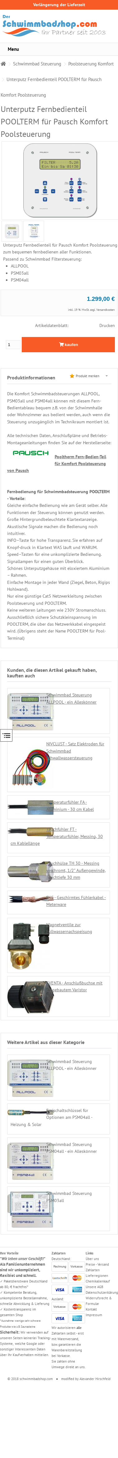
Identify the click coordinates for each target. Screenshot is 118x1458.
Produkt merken (87, 376)
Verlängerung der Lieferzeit (59, 4)
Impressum (94, 1315)
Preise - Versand (97, 1264)
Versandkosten (105, 310)
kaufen (68, 344)
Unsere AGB (94, 1287)
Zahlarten (93, 1270)
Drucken (107, 325)
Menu (13, 49)
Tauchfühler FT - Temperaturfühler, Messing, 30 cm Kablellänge (57, 836)
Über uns (92, 1259)
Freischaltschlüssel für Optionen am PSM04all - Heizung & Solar (51, 1117)
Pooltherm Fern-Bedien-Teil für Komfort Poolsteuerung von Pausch (56, 464)
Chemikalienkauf (98, 1281)
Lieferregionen (97, 1275)
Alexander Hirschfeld (95, 1379)
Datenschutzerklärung (102, 1292)
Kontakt (91, 1309)
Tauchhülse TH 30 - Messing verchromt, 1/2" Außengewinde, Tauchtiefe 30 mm (76, 870)
